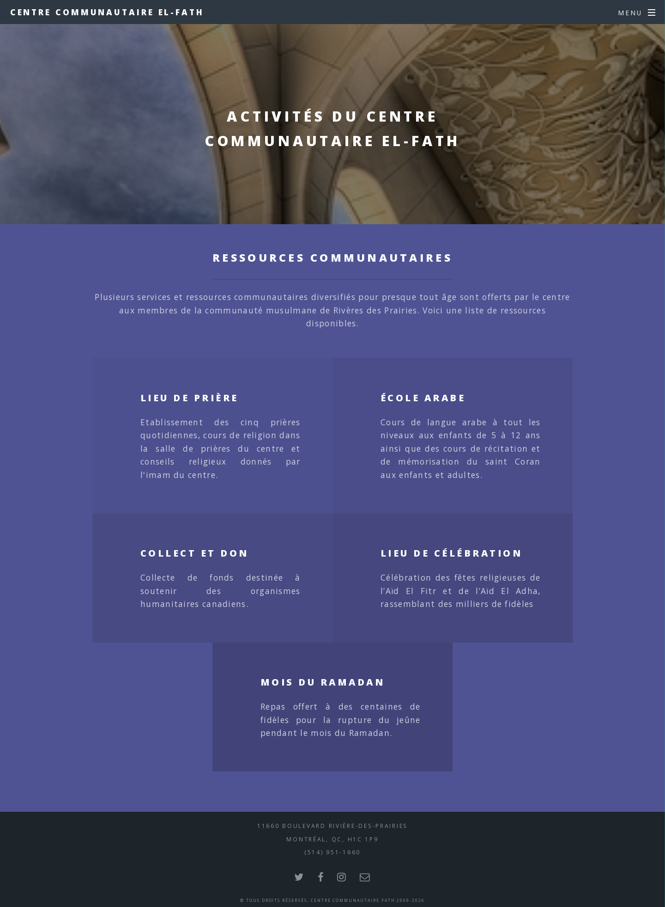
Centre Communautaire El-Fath (107, 12)
